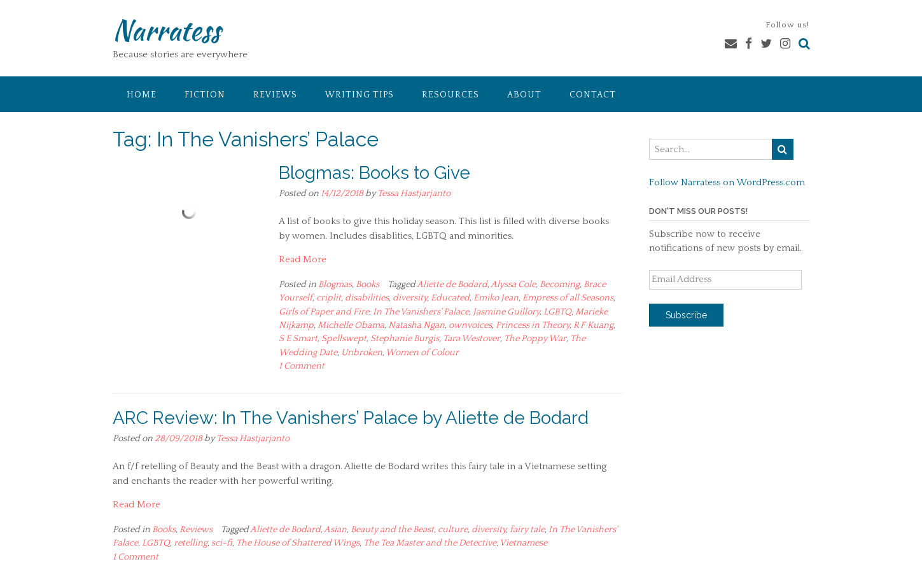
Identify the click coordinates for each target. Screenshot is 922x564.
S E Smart (298, 339)
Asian (335, 530)
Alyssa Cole (513, 284)
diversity (410, 298)
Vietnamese (523, 543)
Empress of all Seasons (567, 298)
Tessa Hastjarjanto (414, 193)
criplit (328, 298)
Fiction (205, 95)
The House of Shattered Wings (298, 543)
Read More (302, 259)
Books (367, 284)
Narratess (166, 30)
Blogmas (335, 284)
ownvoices (470, 325)
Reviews (275, 95)
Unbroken (361, 353)
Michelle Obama (351, 325)
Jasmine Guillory (506, 312)
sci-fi (221, 543)
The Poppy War (535, 339)
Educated (450, 298)
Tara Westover (471, 339)
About (524, 95)
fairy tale (527, 530)
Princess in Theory (532, 325)
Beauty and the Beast (392, 530)
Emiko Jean (496, 298)
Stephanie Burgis (404, 339)
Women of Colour (422, 353)
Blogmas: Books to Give (374, 172)
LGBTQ (557, 312)
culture (453, 530)
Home (142, 95)
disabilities (367, 298)
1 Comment (302, 366)
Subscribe (686, 315)
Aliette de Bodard (452, 284)
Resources (450, 95)
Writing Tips (359, 95)
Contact (592, 95)
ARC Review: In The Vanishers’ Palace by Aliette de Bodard (351, 417)
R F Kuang (593, 325)
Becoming (560, 284)
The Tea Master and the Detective (429, 543)
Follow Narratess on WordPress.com (727, 182)
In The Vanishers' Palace (421, 312)
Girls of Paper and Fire (324, 312)
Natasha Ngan (416, 325)
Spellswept (344, 339)
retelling (190, 543)
